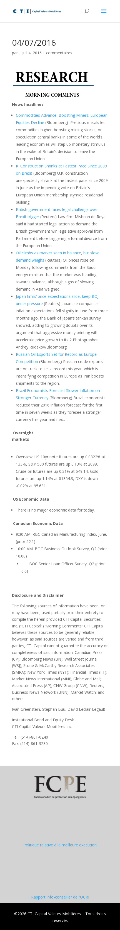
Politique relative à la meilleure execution (60, 845)
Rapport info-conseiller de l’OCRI (60, 897)
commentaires (59, 52)
